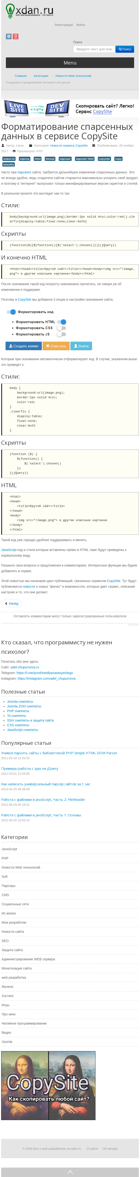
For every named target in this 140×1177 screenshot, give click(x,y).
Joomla (7, 1042)
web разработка (14, 977)
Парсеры (8, 886)
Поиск (77, 42)
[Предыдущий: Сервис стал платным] (11, 603)
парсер (24, 158)
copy (118, 158)
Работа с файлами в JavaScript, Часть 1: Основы (41, 815)
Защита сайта (12, 950)
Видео (6, 1032)
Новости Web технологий (21, 867)
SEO (5, 941)
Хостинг (8, 996)
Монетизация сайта (17, 968)
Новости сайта (13, 932)
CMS (5, 895)
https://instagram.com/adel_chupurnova (46, 678)
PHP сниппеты (18, 711)
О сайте (92, 1148)
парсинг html (85, 158)
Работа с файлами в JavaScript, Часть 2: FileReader (43, 799)
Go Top (70, 1172)
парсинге (24, 172)
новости (9, 158)
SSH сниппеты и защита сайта (30, 720)
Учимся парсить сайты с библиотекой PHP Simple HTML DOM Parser (59, 752)
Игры (5, 1005)
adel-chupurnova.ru (25, 667)
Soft (5, 876)
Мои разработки (14, 922)
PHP (5, 858)
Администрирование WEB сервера (28, 959)
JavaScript (8, 550)
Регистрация (64, 25)
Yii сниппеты (16, 716)
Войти (81, 25)
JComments (133, 625)
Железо (7, 987)
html (38, 158)
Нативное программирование (24, 1023)
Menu (70, 63)
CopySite (24, 299)
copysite (104, 158)
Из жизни (9, 913)
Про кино (9, 1014)
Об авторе (110, 1148)
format (50, 158)
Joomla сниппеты (20, 701)
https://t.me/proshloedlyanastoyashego (44, 673)
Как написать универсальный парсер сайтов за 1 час (45, 784)
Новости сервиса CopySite (69, 145)
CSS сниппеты (18, 725)
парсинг (65, 158)
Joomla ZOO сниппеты (24, 706)
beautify (8, 164)
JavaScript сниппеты (22, 730)
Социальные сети (15, 904)
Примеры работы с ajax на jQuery (29, 768)
